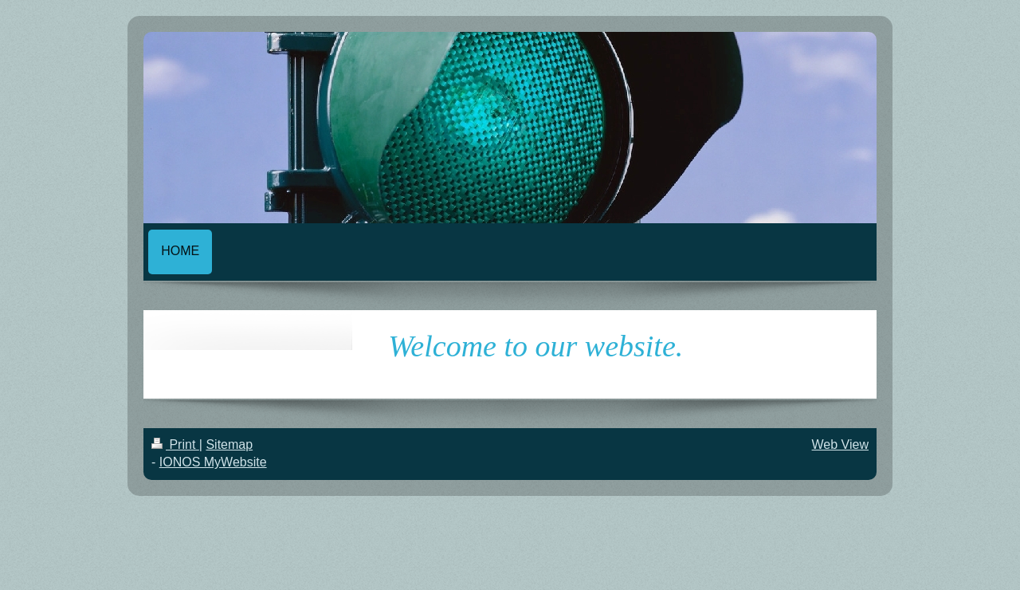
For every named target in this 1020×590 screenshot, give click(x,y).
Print (175, 444)
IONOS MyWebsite (213, 462)
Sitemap (229, 444)
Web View (840, 444)
